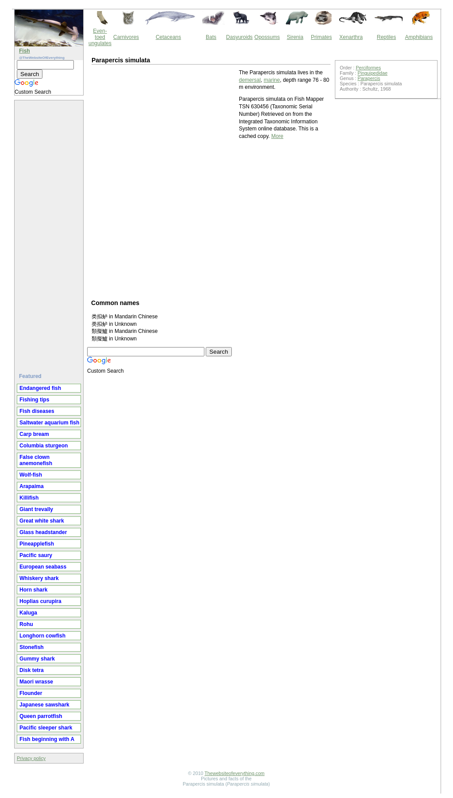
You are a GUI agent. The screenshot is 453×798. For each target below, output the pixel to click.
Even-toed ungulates (99, 37)
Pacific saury (35, 555)
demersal (250, 80)
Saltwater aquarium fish (49, 423)
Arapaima (31, 486)
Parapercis (368, 78)
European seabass (42, 567)
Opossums (267, 37)
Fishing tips (34, 400)
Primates (321, 37)
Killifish (28, 498)
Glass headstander (43, 532)
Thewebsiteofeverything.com (234, 773)
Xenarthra (351, 37)
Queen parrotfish (40, 716)
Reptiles (386, 37)
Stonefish (31, 647)
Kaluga (28, 613)
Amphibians (419, 37)
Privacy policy (31, 758)
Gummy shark (37, 659)
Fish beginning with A (46, 739)
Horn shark (33, 590)
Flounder (30, 693)
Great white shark (41, 521)
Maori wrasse (36, 682)
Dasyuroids (239, 37)
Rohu (26, 624)
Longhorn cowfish (42, 636)
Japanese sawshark (44, 705)
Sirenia (295, 37)
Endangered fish (40, 388)
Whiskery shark (39, 578)
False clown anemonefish (35, 460)
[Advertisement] (50, 233)
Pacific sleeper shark (45, 728)
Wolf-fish (30, 475)
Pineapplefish (36, 544)
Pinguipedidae (372, 73)
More (277, 136)
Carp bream (34, 434)
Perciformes (368, 67)
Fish (24, 51)
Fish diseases (36, 411)
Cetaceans (168, 37)
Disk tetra (31, 670)
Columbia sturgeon (43, 446)
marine (272, 80)
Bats (211, 37)
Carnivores (126, 37)
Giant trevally (36, 509)
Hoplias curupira (40, 601)
